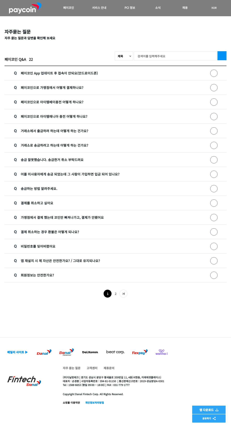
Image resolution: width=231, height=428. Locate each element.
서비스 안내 (99, 7)
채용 (185, 7)
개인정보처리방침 (94, 402)
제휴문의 (109, 368)
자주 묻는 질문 (71, 368)
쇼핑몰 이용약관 (71, 402)
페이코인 (68, 7)
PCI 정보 (130, 7)
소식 (158, 7)
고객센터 (92, 368)
